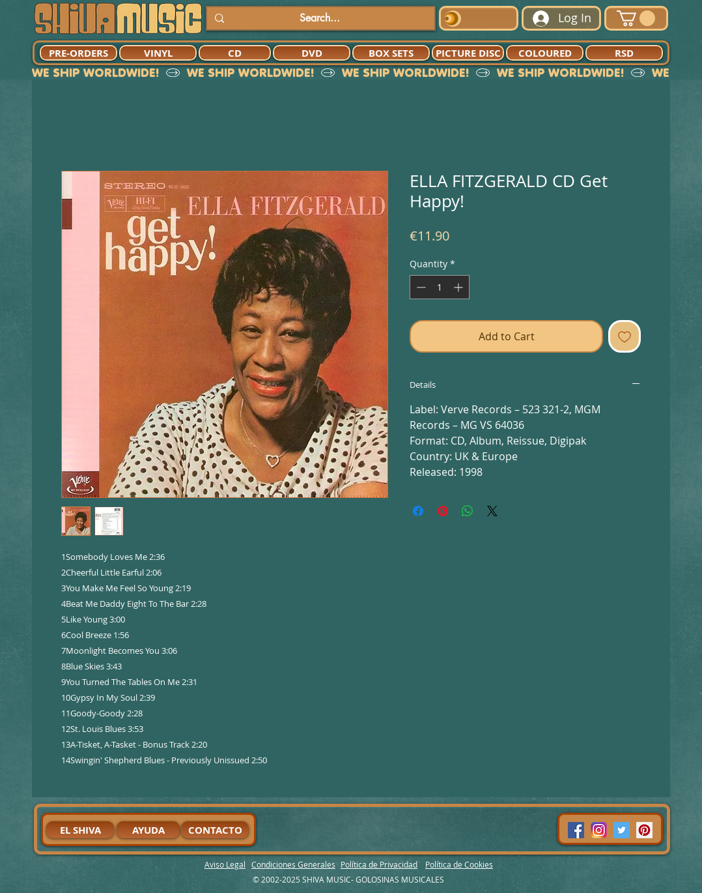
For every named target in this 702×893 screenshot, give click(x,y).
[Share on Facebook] (418, 511)
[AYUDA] (148, 829)
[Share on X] (492, 511)
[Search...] (319, 18)
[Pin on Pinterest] (443, 511)
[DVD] (311, 53)
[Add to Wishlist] (624, 336)
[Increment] (459, 287)
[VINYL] (158, 53)
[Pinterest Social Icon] (644, 830)
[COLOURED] (544, 53)
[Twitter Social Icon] (621, 830)
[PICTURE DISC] (468, 53)
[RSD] (624, 53)
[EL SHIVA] (80, 829)
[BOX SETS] (391, 53)
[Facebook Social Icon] (576, 830)
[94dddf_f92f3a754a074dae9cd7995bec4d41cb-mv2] (599, 830)
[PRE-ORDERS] (78, 53)
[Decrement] (420, 287)
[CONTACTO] (215, 829)
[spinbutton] (439, 287)
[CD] (235, 53)
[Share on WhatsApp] (467, 511)
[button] (636, 18)
